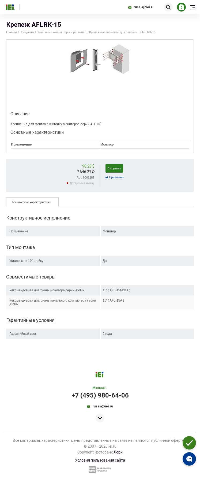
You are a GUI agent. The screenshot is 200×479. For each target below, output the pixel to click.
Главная (11, 32)
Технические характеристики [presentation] (31, 202)
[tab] (32, 202)
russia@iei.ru (144, 7)
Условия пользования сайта (100, 460)
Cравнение (116, 177)
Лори (118, 452)
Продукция (27, 32)
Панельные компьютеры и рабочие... (62, 32)
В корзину (114, 168)
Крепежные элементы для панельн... (114, 32)
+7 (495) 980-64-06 (100, 395)
